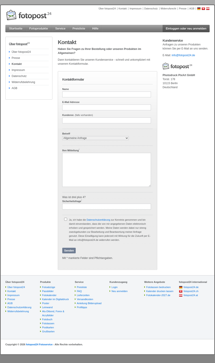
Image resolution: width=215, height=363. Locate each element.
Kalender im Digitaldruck (55, 299)
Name (65, 89)
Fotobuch (47, 319)
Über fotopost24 (107, 8)
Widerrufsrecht (168, 8)
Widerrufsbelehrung (23, 82)
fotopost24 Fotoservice (39, 344)
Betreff (66, 133)
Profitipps (82, 307)
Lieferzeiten (83, 295)
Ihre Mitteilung (71, 150)
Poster (45, 303)
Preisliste (82, 287)
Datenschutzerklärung (98, 219)
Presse (183, 8)
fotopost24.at (191, 295)
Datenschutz (151, 8)
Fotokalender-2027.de (158, 295)
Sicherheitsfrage (72, 201)
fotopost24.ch (191, 291)
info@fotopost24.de (183, 55)
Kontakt (122, 8)
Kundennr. (77, 115)
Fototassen (48, 323)
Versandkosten (85, 299)
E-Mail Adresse (71, 102)
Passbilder (48, 291)
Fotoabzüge (48, 287)
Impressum (135, 8)
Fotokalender (49, 295)
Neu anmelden (120, 291)
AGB (191, 8)
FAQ (79, 291)
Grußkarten (48, 331)
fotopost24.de (191, 287)
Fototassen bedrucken (158, 287)
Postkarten (48, 327)
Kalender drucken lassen (159, 291)
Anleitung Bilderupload (89, 303)
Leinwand (47, 307)
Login (115, 287)
